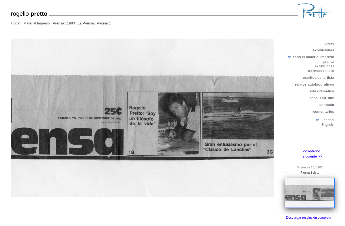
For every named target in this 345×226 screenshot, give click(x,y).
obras (329, 43)
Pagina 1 (104, 23)
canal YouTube (322, 98)
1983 (71, 23)
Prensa (58, 23)
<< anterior (311, 151)
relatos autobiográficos (314, 84)
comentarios (323, 111)
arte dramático (322, 91)
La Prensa (86, 23)
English (327, 125)
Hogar (15, 23)
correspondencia (321, 71)
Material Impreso (36, 23)
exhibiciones (323, 50)
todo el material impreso (313, 57)
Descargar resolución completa (308, 217)
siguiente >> (312, 156)
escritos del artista (318, 78)
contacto (326, 105)
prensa (328, 61)
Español (327, 120)
